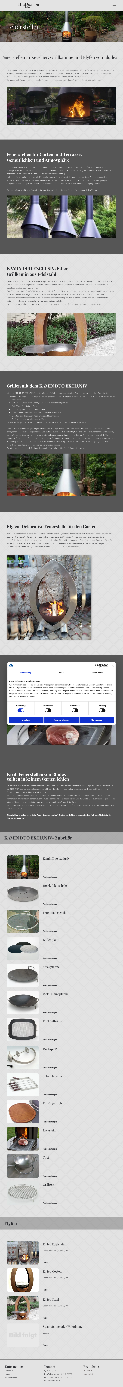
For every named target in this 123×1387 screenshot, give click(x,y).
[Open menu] (114, 5)
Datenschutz (88, 1374)
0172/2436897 (66, 1374)
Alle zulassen (96, 720)
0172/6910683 (66, 1377)
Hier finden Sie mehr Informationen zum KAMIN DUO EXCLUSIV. (75, 304)
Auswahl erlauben (61, 720)
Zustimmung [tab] (25, 672)
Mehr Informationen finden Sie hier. (83, 190)
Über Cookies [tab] (97, 672)
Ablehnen (26, 720)
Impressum (87, 1370)
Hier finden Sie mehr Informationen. (65, 546)
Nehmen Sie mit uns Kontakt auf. (87, 80)
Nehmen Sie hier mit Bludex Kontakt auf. (69, 448)
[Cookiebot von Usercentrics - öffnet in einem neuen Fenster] (97, 665)
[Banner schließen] (113, 665)
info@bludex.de (53, 1380)
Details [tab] (61, 672)
